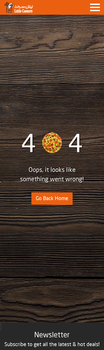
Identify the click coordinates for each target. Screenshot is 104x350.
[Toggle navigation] (95, 7)
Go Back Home (52, 198)
